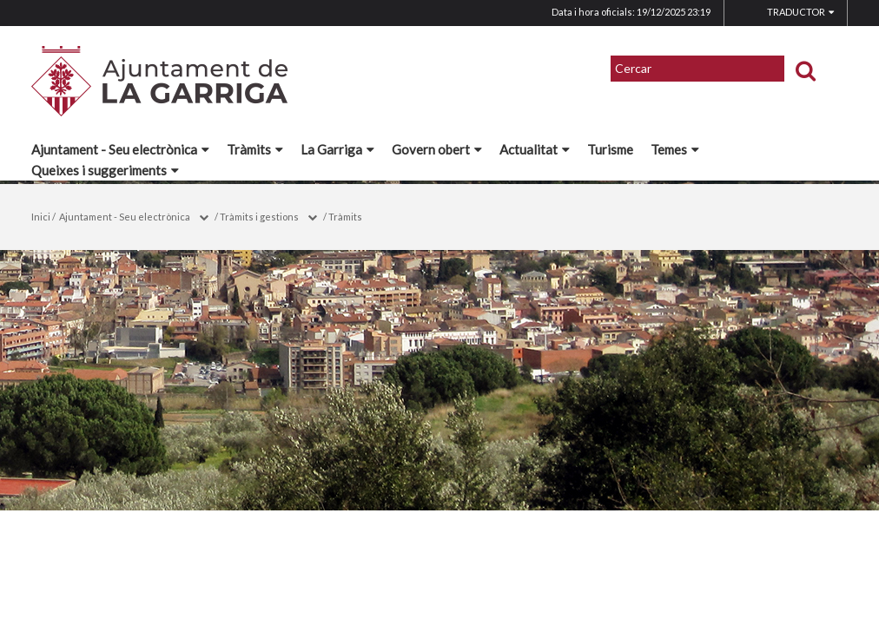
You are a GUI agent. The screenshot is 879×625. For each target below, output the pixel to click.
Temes (675, 149)
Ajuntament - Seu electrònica (120, 149)
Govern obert (437, 149)
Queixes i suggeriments (105, 170)
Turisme (610, 149)
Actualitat (534, 149)
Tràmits (255, 149)
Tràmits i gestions (259, 216)
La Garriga (337, 149)
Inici (40, 216)
